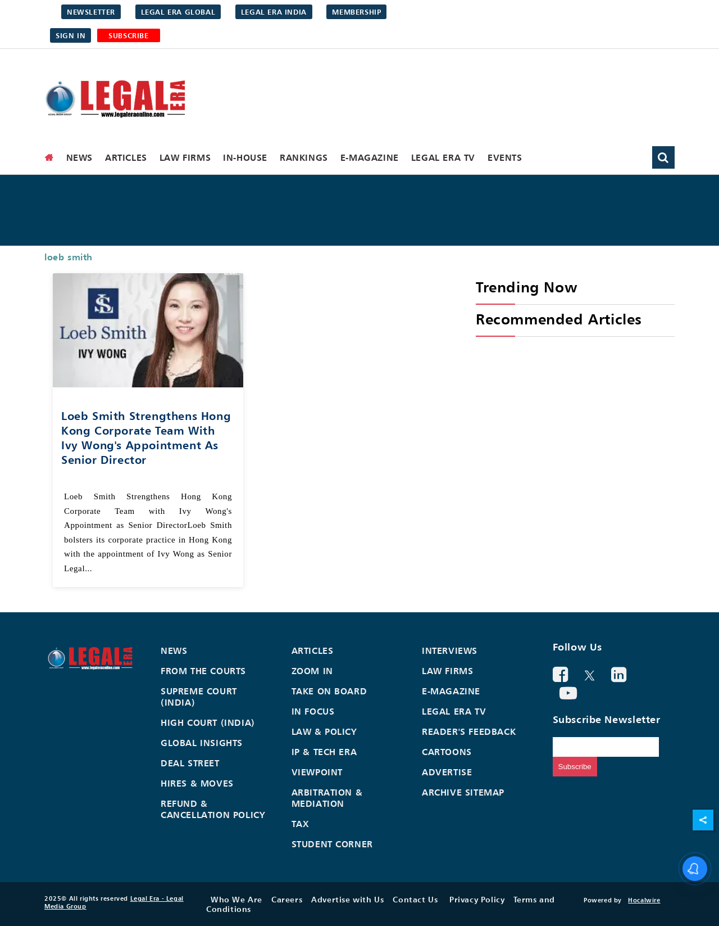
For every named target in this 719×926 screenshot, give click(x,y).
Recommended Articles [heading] (559, 319)
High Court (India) (208, 722)
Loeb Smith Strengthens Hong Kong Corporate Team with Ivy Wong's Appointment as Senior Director (146, 438)
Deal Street (190, 763)
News (79, 157)
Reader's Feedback (469, 731)
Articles (126, 157)
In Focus (313, 711)
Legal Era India (274, 11)
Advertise (447, 772)
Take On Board (329, 691)
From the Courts (203, 670)
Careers (286, 899)
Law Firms (185, 157)
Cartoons (447, 751)
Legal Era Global (178, 11)
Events (505, 157)
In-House (245, 157)
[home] (49, 157)
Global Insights (202, 742)
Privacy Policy (476, 899)
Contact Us (415, 899)
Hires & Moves (197, 783)
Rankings (304, 157)
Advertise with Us (347, 899)
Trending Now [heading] (526, 287)
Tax (301, 823)
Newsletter (91, 11)
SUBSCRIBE (128, 35)
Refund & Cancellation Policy (213, 809)
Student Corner (332, 844)
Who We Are (236, 899)
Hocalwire (644, 900)
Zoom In (312, 670)
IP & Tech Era (324, 751)
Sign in (70, 35)
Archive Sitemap (463, 792)
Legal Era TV (443, 157)
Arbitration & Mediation (327, 798)
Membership (356, 11)
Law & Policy (324, 731)
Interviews (449, 650)
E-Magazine (369, 157)
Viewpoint (317, 772)
